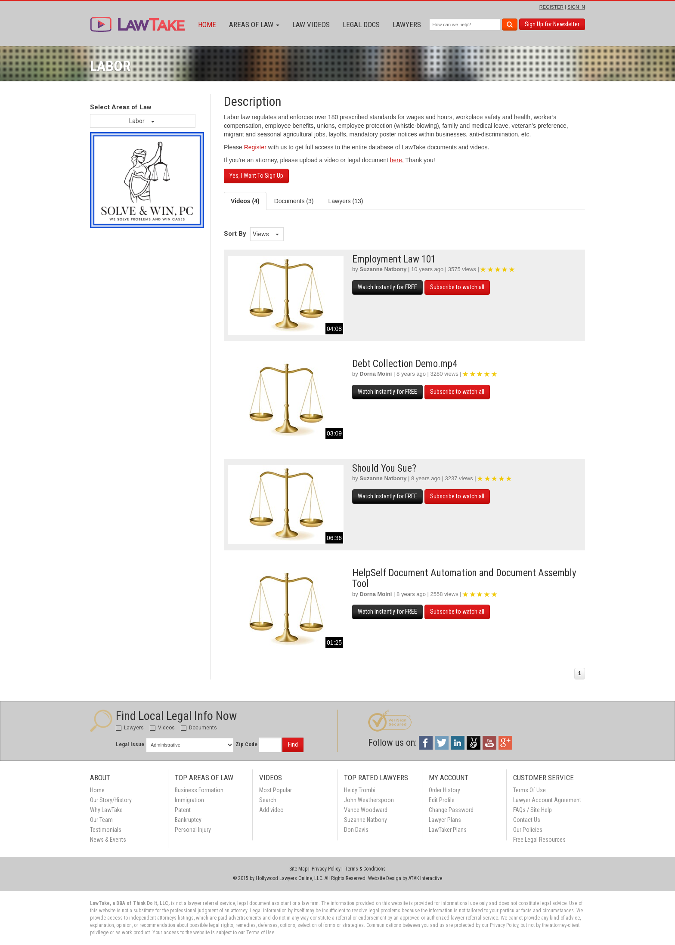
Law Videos (311, 24)
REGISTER (551, 6)
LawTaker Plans (448, 829)
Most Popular (275, 790)
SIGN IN (576, 6)
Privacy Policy (326, 869)
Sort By (235, 234)
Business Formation (199, 790)
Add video (271, 809)
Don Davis (356, 829)
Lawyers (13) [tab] (345, 201)
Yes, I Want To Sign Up (256, 175)
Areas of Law (254, 24)
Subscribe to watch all (457, 287)
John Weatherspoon (369, 800)
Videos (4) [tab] (245, 201)
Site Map (298, 869)
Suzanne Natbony (382, 269)
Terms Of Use (529, 790)
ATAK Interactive (425, 878)
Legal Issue (130, 744)
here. (397, 160)
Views (266, 234)
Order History (444, 790)
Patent (183, 809)
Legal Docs (361, 24)
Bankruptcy (188, 819)
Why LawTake (106, 809)
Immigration (189, 800)
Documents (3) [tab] (294, 201)
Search (267, 800)
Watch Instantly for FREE (387, 287)
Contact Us (526, 819)
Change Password (451, 809)
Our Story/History (111, 800)
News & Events (108, 839)
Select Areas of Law (121, 107)
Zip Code (246, 744)
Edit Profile (442, 800)
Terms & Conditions (365, 869)
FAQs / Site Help (532, 809)
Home (207, 24)
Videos (162, 728)
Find (293, 744)
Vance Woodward (365, 809)
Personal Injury (193, 829)
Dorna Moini (375, 374)
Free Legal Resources (539, 839)
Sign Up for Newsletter (552, 24)
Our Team (101, 819)
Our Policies (527, 829)
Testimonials (105, 829)
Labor (142, 120)
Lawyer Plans (445, 819)
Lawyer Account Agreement (547, 800)
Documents (199, 728)
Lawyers (407, 24)
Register (255, 147)
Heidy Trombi (359, 790)
